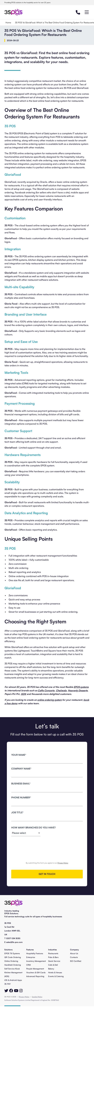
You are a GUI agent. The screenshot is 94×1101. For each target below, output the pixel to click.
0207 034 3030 (13, 938)
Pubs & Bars (53, 957)
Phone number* (21, 797)
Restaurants (53, 953)
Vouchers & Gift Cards (36, 972)
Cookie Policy (37, 997)
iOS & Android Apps (13, 980)
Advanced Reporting (35, 976)
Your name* (18, 754)
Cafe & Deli (53, 965)
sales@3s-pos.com (14, 942)
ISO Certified (75, 961)
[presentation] (47, 845)
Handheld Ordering (12, 965)
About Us (74, 953)
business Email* (21, 783)
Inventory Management (36, 961)
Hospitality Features (34, 953)
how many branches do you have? (33, 827)
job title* (17, 812)
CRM (28, 965)
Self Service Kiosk (12, 968)
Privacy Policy (63, 863)
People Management (35, 968)
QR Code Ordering (12, 957)
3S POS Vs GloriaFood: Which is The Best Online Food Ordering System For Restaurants (54, 22)
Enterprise (30, 957)
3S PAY (7, 984)
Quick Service (54, 961)
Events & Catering (56, 976)
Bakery (51, 968)
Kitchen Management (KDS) (13, 974)
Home (8, 22)
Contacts (74, 957)
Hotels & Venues (55, 972)
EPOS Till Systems (12, 953)
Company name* (21, 768)
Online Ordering (11, 961)
